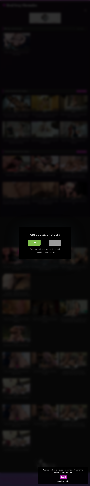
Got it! (63, 477)
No (55, 242)
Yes (34, 242)
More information (63, 481)
